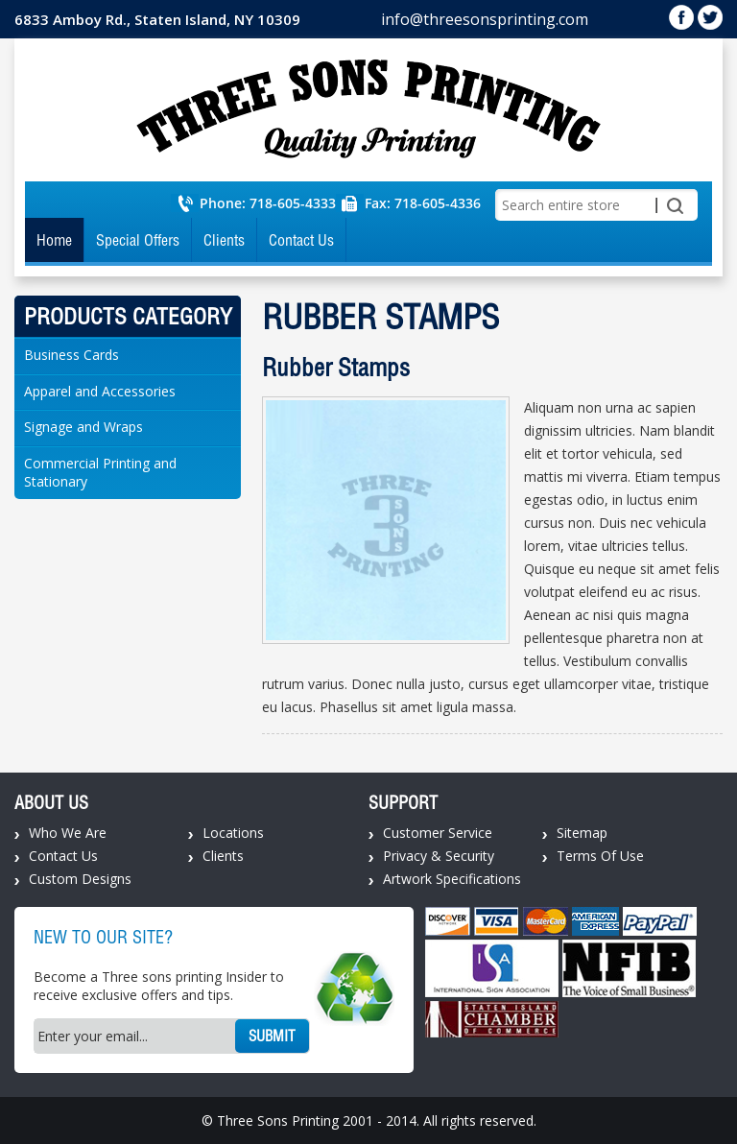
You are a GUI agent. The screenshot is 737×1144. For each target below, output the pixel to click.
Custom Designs (80, 879)
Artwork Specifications (452, 879)
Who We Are (68, 832)
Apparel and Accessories (100, 391)
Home (54, 240)
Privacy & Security (438, 855)
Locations (233, 832)
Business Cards (71, 355)
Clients (224, 240)
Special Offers (137, 240)
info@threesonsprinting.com (484, 19)
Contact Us (301, 240)
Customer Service (437, 832)
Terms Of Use (600, 855)
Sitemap (582, 832)
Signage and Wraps (83, 426)
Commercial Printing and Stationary (100, 472)
